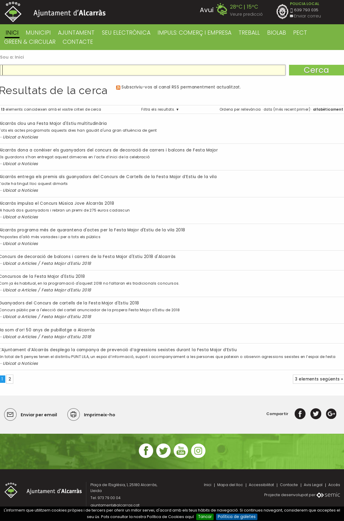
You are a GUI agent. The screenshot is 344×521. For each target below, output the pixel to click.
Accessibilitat (261, 484)
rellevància (251, 109)
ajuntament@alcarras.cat (114, 505)
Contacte (289, 484)
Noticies (29, 137)
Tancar (205, 517)
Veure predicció (246, 14)
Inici (12, 33)
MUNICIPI (38, 33)
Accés (334, 484)
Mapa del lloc (230, 484)
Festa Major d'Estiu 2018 (66, 263)
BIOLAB (276, 33)
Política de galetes (237, 517)
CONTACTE (78, 42)
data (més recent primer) (287, 109)
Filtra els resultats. (158, 109)
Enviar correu (307, 16)
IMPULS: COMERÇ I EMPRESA (194, 33)
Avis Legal (313, 484)
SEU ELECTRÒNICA (126, 33)
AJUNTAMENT (76, 33)
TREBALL (249, 33)
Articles (29, 263)
